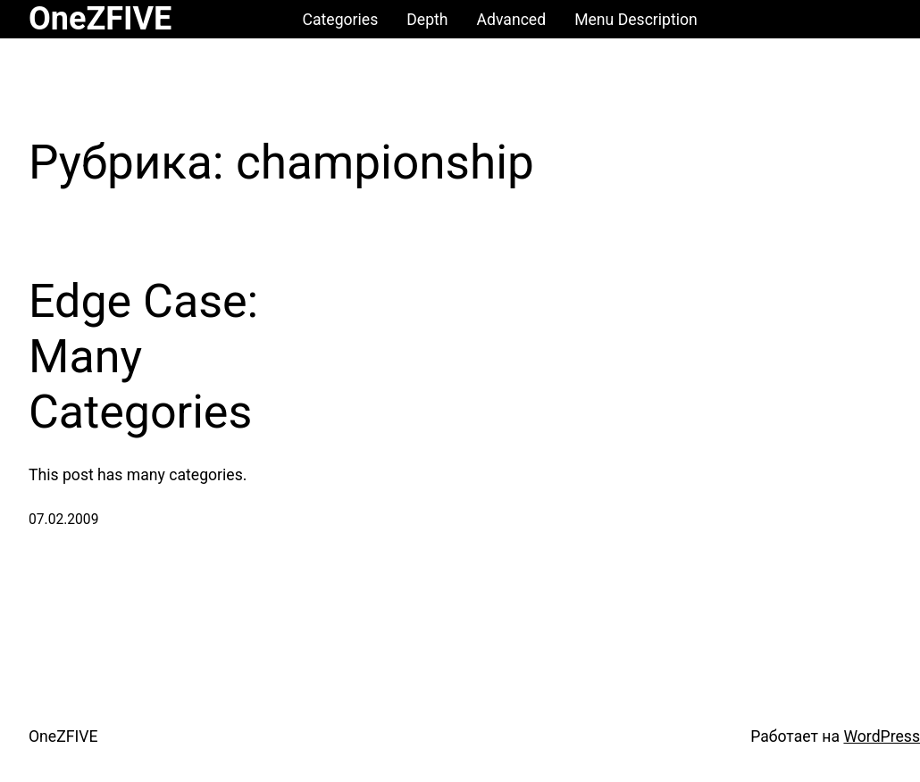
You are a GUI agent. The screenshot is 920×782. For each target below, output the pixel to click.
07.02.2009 (63, 520)
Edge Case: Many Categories (143, 357)
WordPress (881, 736)
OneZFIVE (100, 18)
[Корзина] (874, 19)
